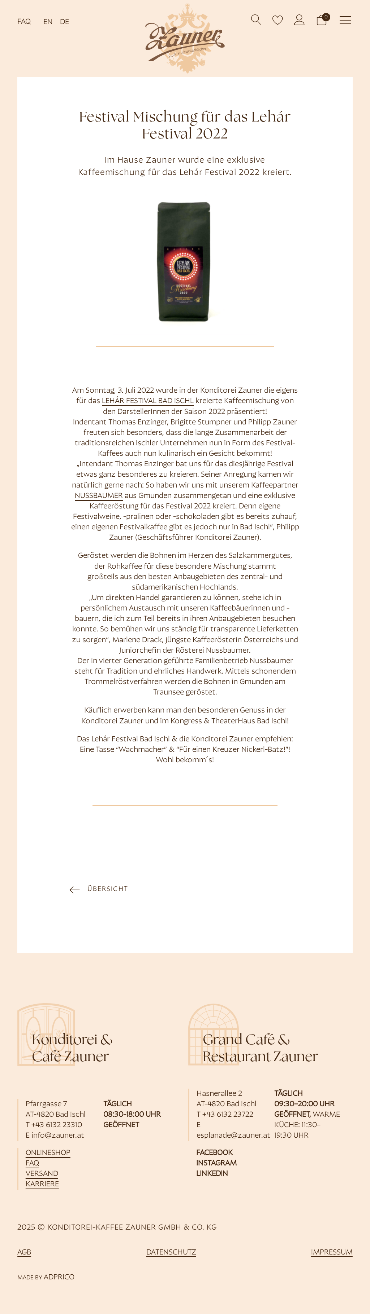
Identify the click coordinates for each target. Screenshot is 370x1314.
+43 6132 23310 (56, 1125)
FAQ (24, 22)
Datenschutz (171, 1252)
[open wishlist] (277, 19)
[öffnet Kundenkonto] (299, 19)
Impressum (332, 1252)
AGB (24, 1252)
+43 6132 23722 (227, 1115)
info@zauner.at (57, 1135)
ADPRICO (59, 1277)
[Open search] (256, 19)
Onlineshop (48, 1153)
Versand (42, 1174)
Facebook (214, 1153)
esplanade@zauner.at (233, 1135)
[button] (321, 19)
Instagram (216, 1163)
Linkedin (212, 1174)
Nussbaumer (99, 496)
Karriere (42, 1184)
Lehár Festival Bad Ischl (148, 401)
